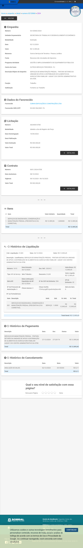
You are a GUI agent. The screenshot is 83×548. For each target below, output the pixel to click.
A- (66, 1)
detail (18, 13)
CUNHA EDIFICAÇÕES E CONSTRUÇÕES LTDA (46, 103)
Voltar (9, 18)
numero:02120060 (28, 13)
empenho (11, 13)
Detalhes (69, 153)
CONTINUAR (71, 530)
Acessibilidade (59, 1)
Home (3, 13)
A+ (70, 1)
